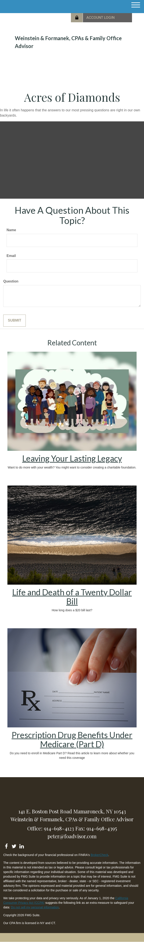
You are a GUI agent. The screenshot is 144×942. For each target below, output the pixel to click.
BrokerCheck (99, 855)
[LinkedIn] (21, 845)
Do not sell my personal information (35, 907)
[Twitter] (14, 845)
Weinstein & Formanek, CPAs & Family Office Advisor (68, 42)
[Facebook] (6, 845)
